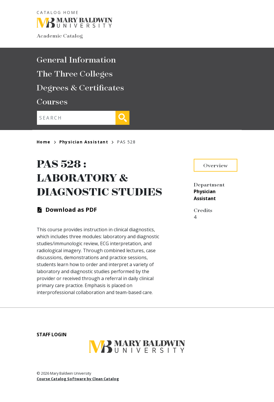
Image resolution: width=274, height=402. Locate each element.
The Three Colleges (75, 73)
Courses (52, 101)
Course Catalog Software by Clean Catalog (78, 378)
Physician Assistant (86, 142)
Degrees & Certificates (80, 87)
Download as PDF (71, 210)
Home (46, 142)
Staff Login (52, 334)
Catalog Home (58, 12)
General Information (76, 59)
